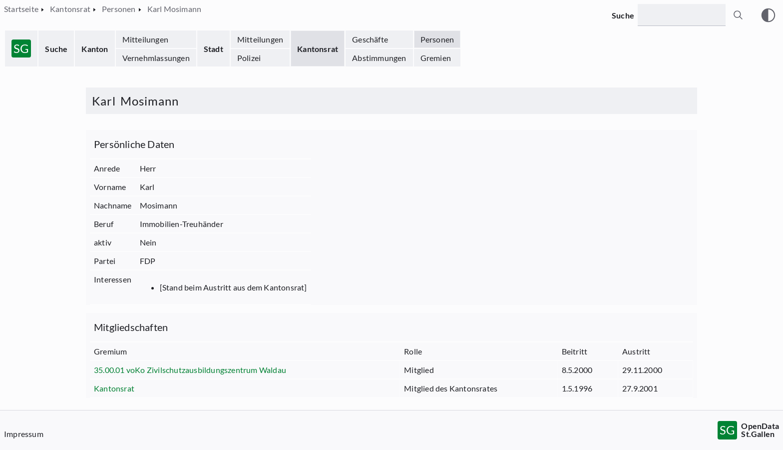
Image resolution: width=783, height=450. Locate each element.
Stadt (213, 49)
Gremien (435, 57)
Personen (437, 39)
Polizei (249, 57)
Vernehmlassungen (156, 57)
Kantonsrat (317, 49)
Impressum (23, 433)
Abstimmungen (379, 57)
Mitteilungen (145, 39)
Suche (56, 49)
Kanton (94, 49)
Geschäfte (370, 39)
